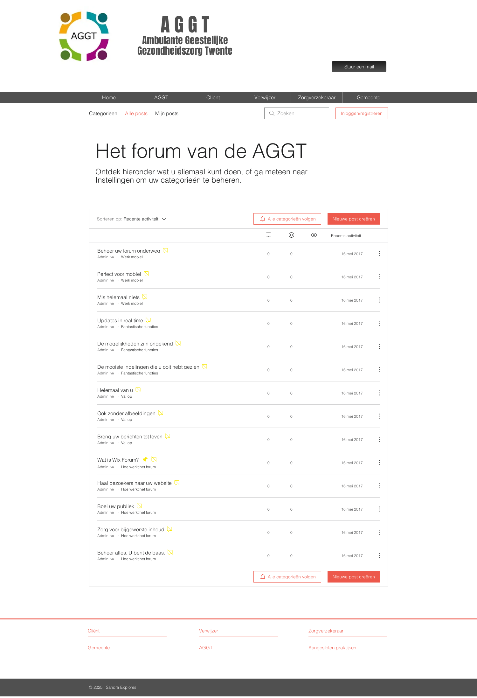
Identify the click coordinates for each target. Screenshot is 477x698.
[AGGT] (225, 647)
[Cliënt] (112, 630)
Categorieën (103, 113)
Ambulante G (166, 40)
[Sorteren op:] (132, 219)
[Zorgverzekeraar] (332, 630)
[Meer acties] (376, 253)
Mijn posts (166, 113)
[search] (296, 113)
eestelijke (209, 40)
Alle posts (136, 113)
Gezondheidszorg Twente (184, 51)
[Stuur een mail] (359, 66)
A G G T (185, 25)
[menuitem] (287, 219)
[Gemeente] (116, 647)
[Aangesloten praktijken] (336, 647)
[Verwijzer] (225, 630)
